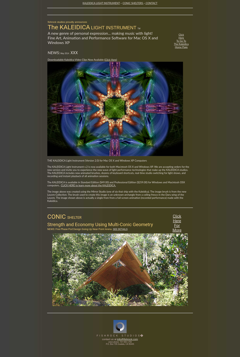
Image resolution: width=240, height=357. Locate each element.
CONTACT (151, 3)
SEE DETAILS (120, 229)
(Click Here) (110, 59)
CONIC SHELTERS (133, 3)
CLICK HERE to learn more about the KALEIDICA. (88, 185)
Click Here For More (177, 223)
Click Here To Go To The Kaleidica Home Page (181, 41)
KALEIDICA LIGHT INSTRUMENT (101, 3)
